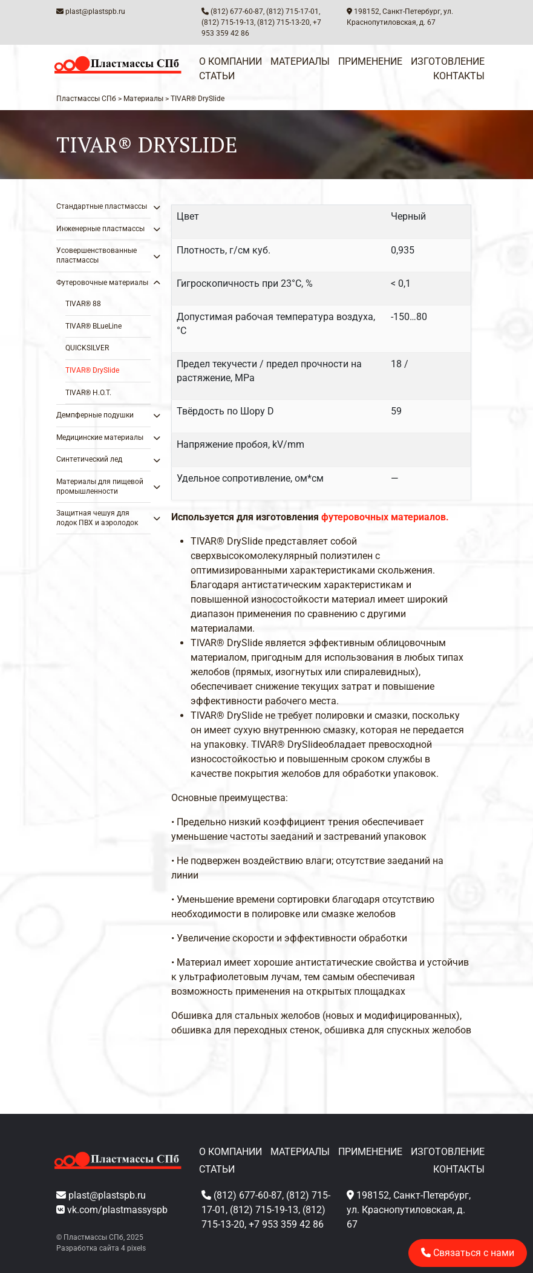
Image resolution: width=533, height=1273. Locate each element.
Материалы (300, 61)
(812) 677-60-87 (237, 11)
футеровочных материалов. (385, 517)
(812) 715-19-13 (227, 22)
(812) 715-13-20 (283, 22)
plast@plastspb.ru (95, 11)
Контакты (459, 76)
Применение (370, 61)
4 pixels (133, 1248)
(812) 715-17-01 (292, 11)
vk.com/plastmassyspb (117, 1210)
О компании (230, 61)
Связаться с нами (467, 1252)
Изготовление (448, 61)
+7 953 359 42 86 (286, 1224)
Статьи (217, 76)
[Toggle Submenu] (129, 207)
